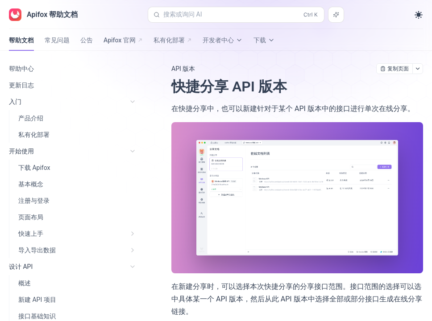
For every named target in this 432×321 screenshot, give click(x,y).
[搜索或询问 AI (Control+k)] (236, 15)
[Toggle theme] (419, 15)
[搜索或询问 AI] (336, 15)
